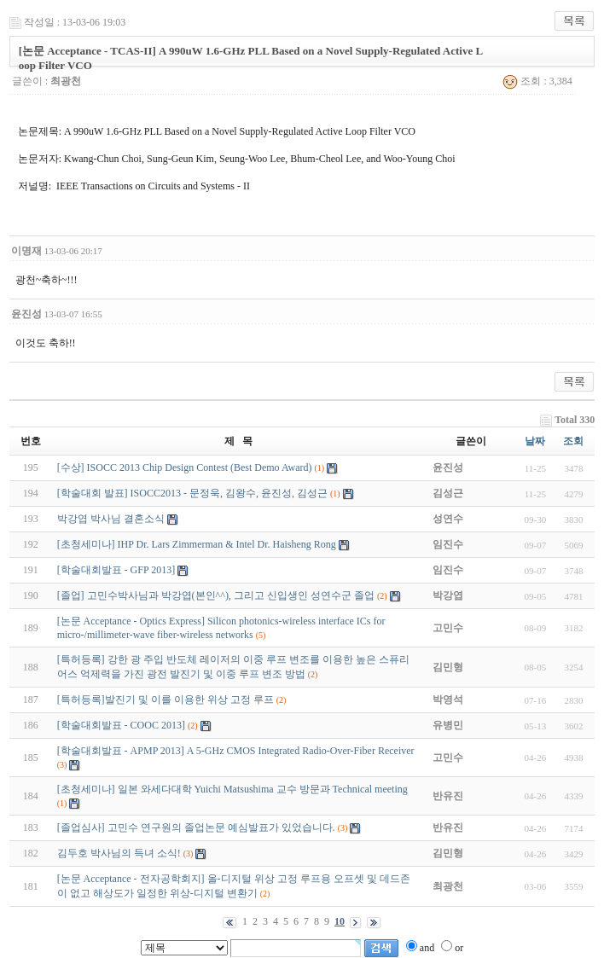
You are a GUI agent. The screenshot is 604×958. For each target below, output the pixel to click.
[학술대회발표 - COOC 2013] (121, 725)
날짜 (535, 441)
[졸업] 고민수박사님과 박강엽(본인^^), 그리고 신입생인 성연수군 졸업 (216, 595)
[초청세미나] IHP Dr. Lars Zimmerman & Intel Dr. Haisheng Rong (196, 544)
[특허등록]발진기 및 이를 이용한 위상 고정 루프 (165, 699)
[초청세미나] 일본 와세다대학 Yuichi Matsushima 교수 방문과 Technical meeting (232, 789)
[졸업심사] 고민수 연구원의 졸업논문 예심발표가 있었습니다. (196, 827)
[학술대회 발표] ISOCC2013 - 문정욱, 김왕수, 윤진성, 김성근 (192, 493)
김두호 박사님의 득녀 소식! (119, 853)
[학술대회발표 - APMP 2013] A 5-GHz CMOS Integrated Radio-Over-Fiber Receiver (236, 751)
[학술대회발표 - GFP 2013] (116, 570)
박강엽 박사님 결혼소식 (111, 519)
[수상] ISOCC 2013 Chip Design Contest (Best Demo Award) (186, 467)
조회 (573, 441)
